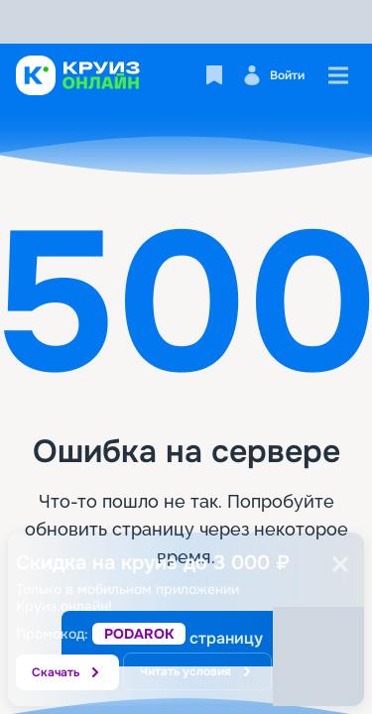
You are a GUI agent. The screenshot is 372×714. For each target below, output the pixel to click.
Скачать (67, 672)
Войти (273, 75)
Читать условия (197, 671)
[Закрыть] (340, 564)
